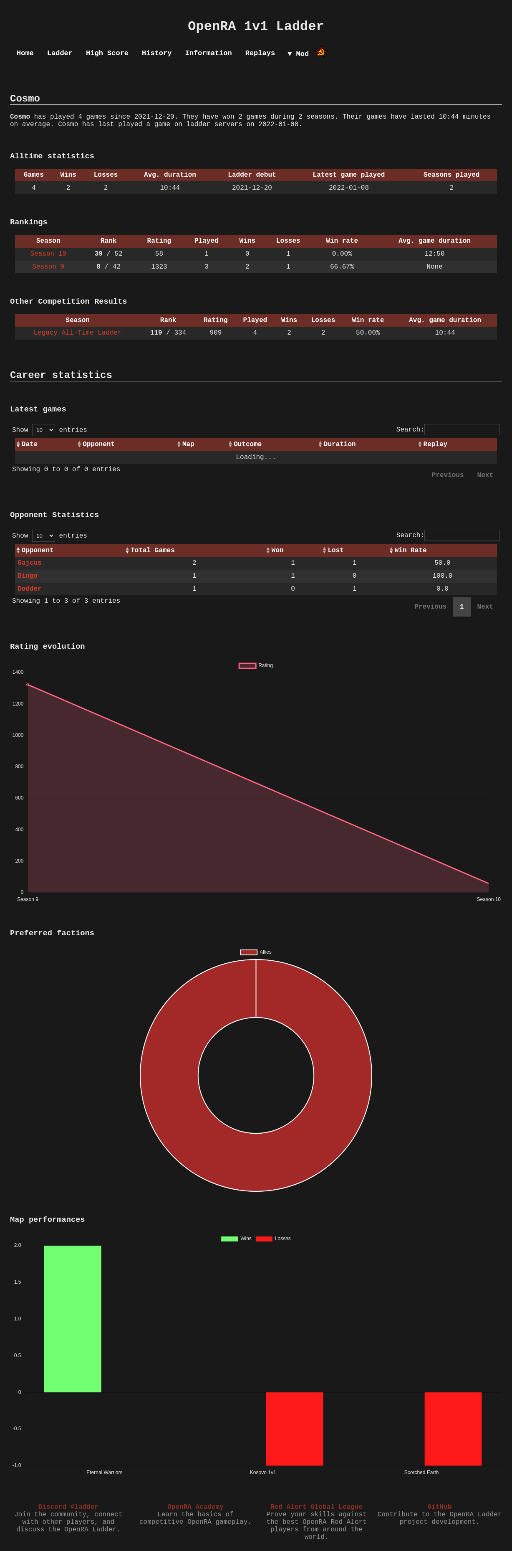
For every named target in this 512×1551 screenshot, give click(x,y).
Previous (448, 475)
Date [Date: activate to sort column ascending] (30, 444)
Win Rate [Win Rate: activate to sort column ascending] (411, 550)
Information (208, 53)
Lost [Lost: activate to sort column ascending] (336, 550)
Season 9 (48, 267)
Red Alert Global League (316, 1507)
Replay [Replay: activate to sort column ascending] (436, 444)
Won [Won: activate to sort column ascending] (278, 550)
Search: (448, 430)
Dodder (30, 589)
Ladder (60, 53)
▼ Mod (298, 54)
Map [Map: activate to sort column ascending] (188, 444)
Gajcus (30, 563)
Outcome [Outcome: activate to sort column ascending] (248, 444)
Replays (260, 53)
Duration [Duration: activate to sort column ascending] (340, 444)
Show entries (49, 430)
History (157, 53)
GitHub (440, 1507)
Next (485, 475)
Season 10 (48, 254)
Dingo (28, 576)
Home (25, 53)
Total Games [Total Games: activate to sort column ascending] (153, 550)
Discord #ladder (68, 1507)
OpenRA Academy (195, 1507)
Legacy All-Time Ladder (78, 333)
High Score (107, 53)
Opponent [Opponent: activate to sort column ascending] (99, 444)
